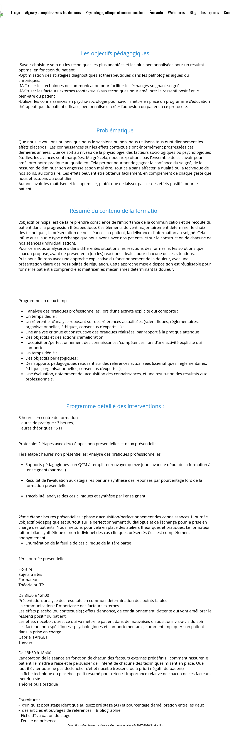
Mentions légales (120, 725)
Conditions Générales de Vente (87, 725)
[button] (52, 12)
